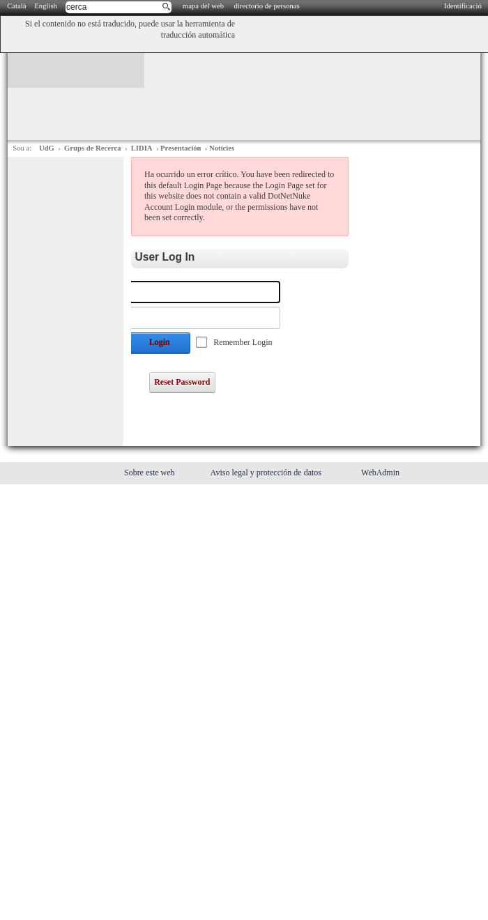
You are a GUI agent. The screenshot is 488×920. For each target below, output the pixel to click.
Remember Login (242, 342)
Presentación (180, 148)
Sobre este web (150, 472)
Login (159, 342)
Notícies (221, 148)
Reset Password (182, 382)
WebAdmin (380, 472)
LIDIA (142, 148)
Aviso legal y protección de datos (267, 472)
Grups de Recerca (92, 148)
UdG (46, 148)
